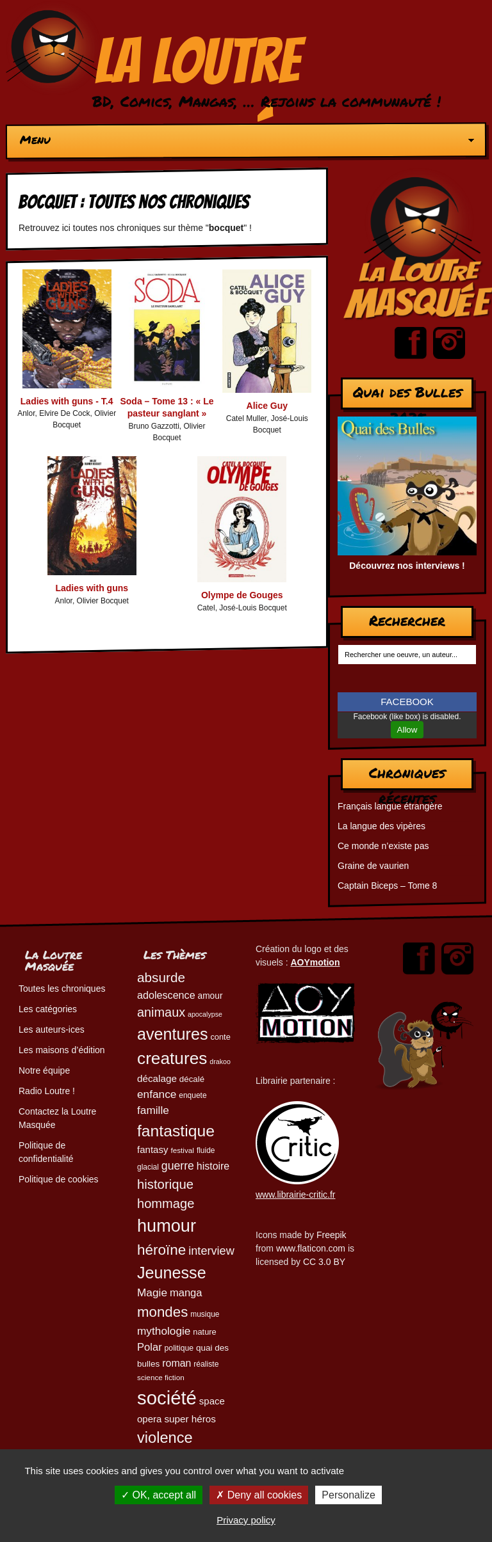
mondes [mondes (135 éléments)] (162, 1312)
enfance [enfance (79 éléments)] (156, 1094)
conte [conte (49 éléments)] (220, 1037)
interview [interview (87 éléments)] (211, 1250)
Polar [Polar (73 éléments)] (149, 1347)
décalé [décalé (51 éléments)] (191, 1079)
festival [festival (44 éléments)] (182, 1150)
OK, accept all (158, 1495)
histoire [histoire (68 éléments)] (213, 1166)
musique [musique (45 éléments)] (204, 1314)
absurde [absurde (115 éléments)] (161, 977)
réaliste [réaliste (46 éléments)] (205, 1364)
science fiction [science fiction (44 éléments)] (160, 1377)
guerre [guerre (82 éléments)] (177, 1165)
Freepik (331, 1235)
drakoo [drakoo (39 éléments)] (220, 1061)
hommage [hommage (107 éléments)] (165, 1203)
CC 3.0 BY (324, 1262)
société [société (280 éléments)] (167, 1397)
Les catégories (48, 1009)
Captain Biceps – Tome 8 (387, 885)
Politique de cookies (59, 1179)
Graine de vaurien (373, 866)
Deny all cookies (259, 1495)
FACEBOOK (407, 701)
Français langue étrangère (390, 806)
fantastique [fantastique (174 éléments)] (176, 1131)
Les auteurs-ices (52, 1029)
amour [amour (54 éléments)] (210, 996)
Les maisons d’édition (62, 1050)
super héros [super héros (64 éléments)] (190, 1418)
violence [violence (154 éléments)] (165, 1437)
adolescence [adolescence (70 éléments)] (166, 995)
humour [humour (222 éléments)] (166, 1226)
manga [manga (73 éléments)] (186, 1293)
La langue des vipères (381, 826)
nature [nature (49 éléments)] (204, 1332)
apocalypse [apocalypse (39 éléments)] (205, 1014)
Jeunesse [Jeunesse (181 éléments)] (171, 1273)
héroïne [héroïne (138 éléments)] (161, 1250)
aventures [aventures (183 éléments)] (172, 1034)
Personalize (348, 1495)
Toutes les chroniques (62, 988)
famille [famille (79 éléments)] (153, 1110)
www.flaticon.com (310, 1248)
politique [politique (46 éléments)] (179, 1348)
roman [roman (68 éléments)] (176, 1363)
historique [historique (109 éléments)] (165, 1184)
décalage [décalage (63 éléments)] (157, 1078)
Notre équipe (44, 1070)
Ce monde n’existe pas (383, 846)
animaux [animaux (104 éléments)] (161, 1012)
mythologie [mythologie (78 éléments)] (163, 1330)
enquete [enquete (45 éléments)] (192, 1095)
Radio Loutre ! (47, 1091)
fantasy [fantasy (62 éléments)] (152, 1149)
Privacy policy (246, 1519)
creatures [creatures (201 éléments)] (172, 1058)
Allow (407, 730)
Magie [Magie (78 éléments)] (152, 1292)
